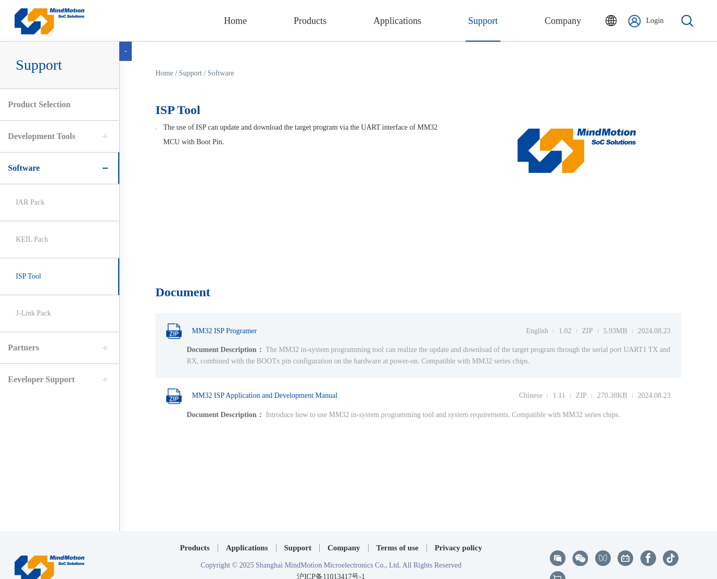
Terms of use (397, 526)
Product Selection (36, 104)
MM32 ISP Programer (214, 331)
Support (298, 526)
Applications (247, 526)
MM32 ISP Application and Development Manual (255, 396)
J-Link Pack (30, 313)
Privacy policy (458, 526)
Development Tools (38, 136)
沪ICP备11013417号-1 (331, 555)
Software (21, 167)
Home (167, 73)
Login (645, 21)
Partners (20, 347)
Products (194, 526)
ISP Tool (25, 276)
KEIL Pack (29, 239)
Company (344, 526)
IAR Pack (27, 202)
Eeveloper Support (38, 379)
